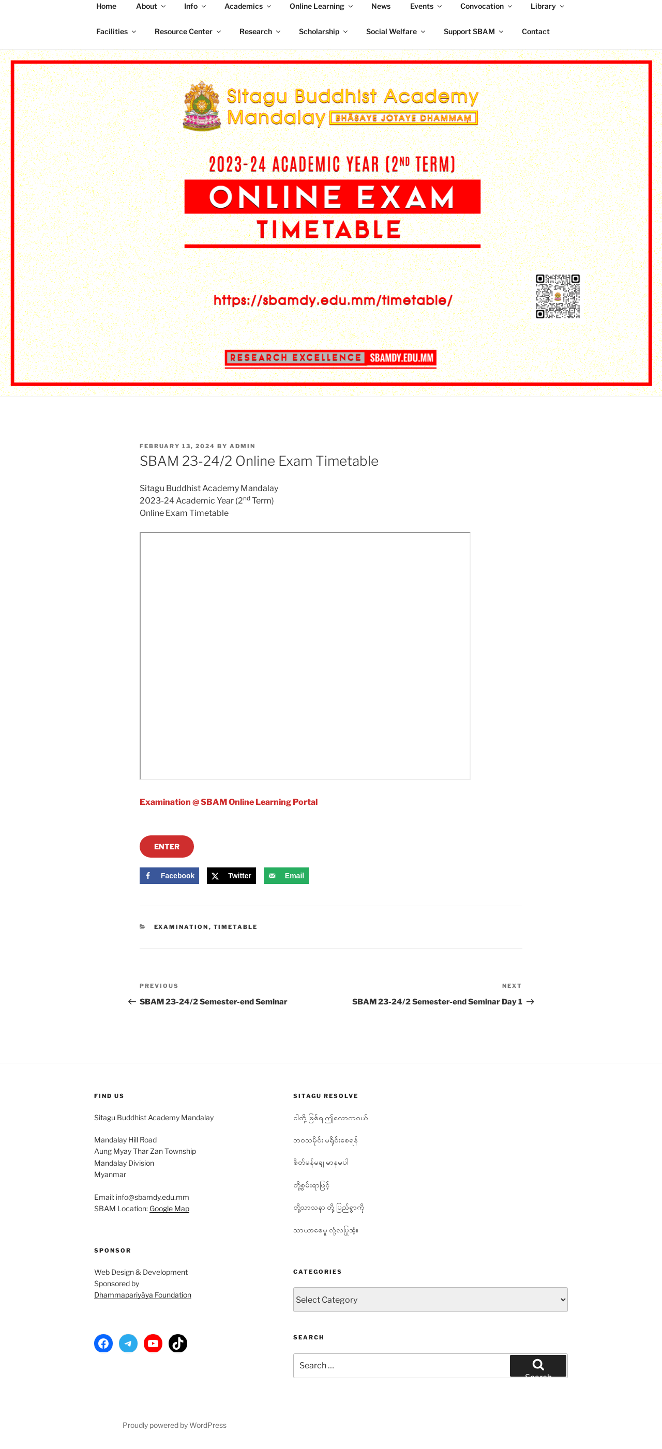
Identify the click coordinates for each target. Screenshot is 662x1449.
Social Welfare (396, 31)
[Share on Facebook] (169, 875)
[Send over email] (286, 875)
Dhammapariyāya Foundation (142, 1294)
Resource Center (188, 31)
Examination (181, 927)
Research (260, 31)
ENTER (166, 846)
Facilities (117, 31)
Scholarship (324, 31)
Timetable (236, 927)
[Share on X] (231, 875)
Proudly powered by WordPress (175, 1425)
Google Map (169, 1208)
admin (242, 446)
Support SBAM (474, 31)
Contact (536, 31)
